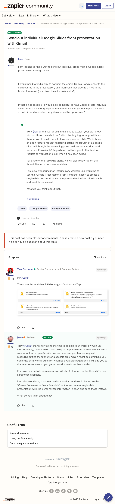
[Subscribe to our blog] (63, 491)
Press (60, 477)
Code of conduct (19, 433)
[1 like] (28, 218)
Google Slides (39, 208)
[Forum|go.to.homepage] (29, 6)
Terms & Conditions (45, 466)
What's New (52, 15)
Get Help (8, 15)
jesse (20, 337)
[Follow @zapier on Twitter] (69, 491)
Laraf (21, 59)
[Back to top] (111, 462)
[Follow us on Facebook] (51, 491)
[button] (93, 6)
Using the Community (22, 438)
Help (25, 477)
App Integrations (57, 482)
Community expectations (24, 443)
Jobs (70, 477)
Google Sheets (60, 208)
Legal (96, 499)
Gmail (22, 208)
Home (8, 23)
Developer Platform (42, 477)
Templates (98, 477)
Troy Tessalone (25, 269)
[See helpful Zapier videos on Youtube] (75, 491)
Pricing (14, 477)
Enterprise (83, 477)
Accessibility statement (68, 466)
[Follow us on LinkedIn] (57, 491)
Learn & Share (29, 15)
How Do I (32, 23)
